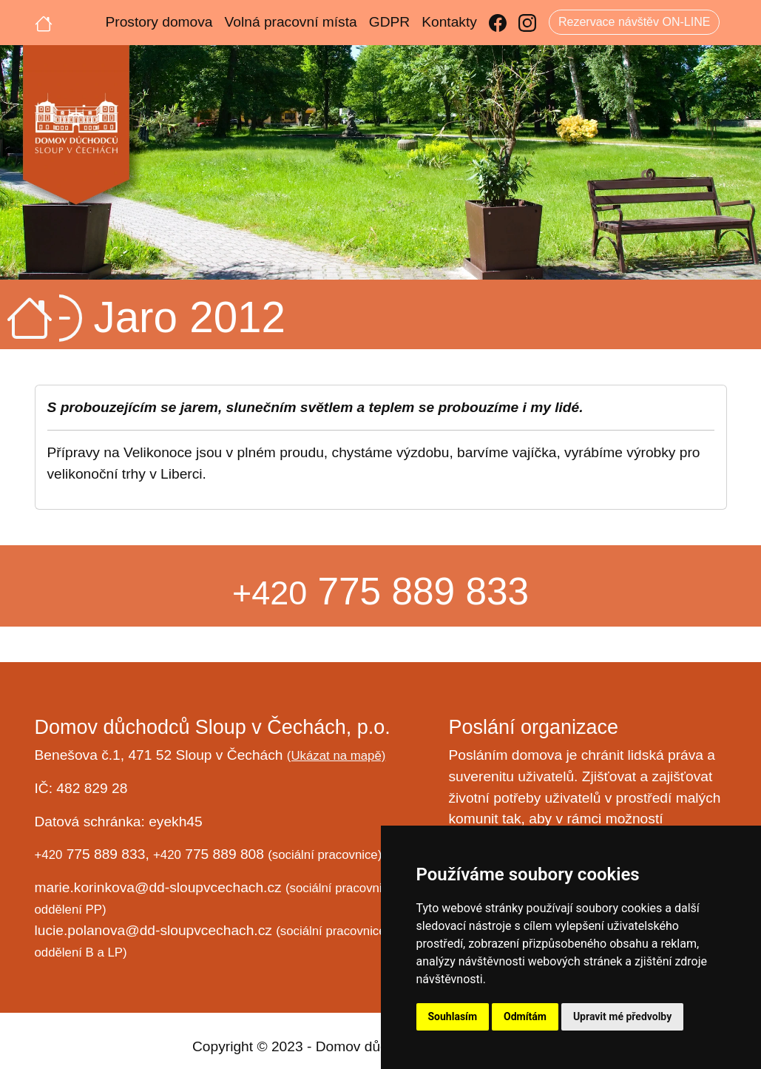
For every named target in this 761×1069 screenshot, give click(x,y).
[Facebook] (498, 22)
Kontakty (449, 22)
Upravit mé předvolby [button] (622, 1016)
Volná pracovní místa (291, 22)
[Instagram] (527, 22)
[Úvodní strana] (44, 22)
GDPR (389, 22)
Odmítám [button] (525, 1016)
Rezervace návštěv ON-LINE (634, 22)
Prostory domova (159, 22)
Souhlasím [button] (453, 1016)
